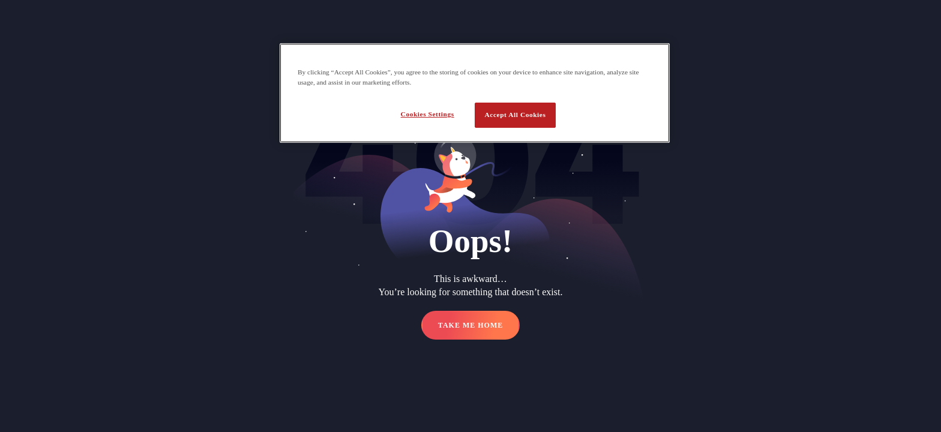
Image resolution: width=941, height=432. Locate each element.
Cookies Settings (427, 114)
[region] (475, 93)
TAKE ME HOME (470, 325)
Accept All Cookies (515, 114)
